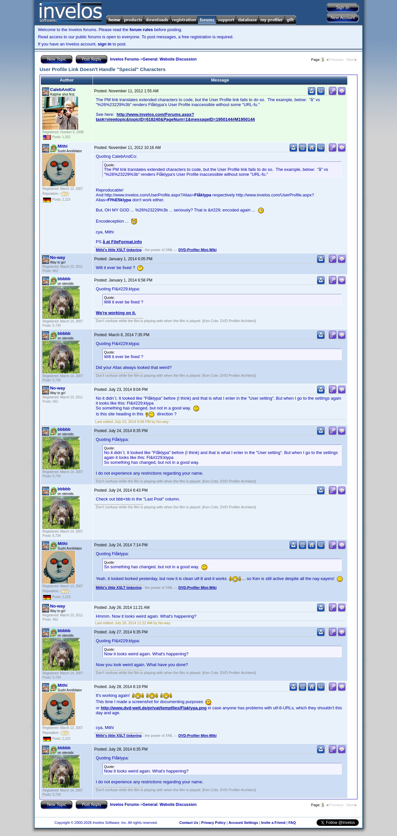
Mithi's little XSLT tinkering (119, 250)
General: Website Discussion (170, 59)
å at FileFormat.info (122, 241)
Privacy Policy (213, 823)
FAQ (292, 823)
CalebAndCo (63, 89)
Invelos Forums (124, 59)
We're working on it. (116, 312)
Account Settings (243, 823)
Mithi (62, 146)
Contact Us (188, 823)
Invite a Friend (273, 823)
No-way (57, 257)
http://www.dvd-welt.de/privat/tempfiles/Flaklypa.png (154, 707)
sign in (105, 44)
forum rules (141, 29)
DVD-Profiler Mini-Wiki (198, 250)
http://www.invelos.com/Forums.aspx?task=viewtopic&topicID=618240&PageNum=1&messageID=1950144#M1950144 (175, 117)
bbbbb (64, 278)
